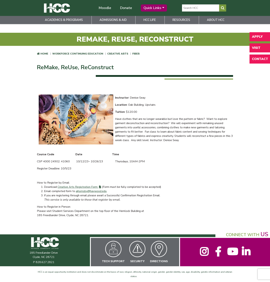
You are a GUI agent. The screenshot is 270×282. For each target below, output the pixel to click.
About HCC (215, 20)
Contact (260, 59)
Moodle (105, 7)
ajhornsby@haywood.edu (91, 191)
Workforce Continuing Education (77, 53)
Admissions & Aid (113, 20)
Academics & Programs (64, 20)
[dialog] (259, 271)
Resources (181, 20)
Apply (257, 37)
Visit (256, 48)
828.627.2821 (45, 262)
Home (44, 53)
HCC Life (149, 20)
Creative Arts (117, 53)
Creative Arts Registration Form (78, 187)
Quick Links (152, 7)
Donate (126, 7)
